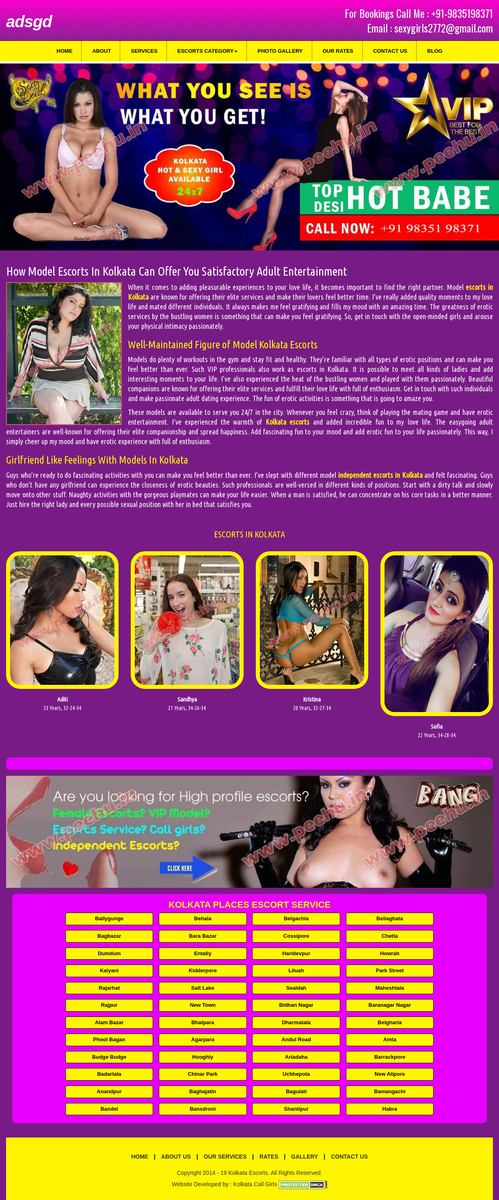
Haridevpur (296, 953)
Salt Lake (202, 988)
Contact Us (390, 51)
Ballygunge (109, 918)
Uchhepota (296, 1074)
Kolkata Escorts (248, 1173)
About (101, 51)
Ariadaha (296, 1057)
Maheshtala (390, 988)
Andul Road (296, 1039)
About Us (176, 1156)
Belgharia (390, 1022)
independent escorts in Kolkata (380, 475)
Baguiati (296, 1091)
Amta (390, 1039)
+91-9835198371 (462, 13)
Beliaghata (389, 918)
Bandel (109, 1109)
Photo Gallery (279, 51)
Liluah (296, 970)
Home (64, 51)
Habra (389, 1109)
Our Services (225, 1156)
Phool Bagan (109, 1039)
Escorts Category (207, 51)
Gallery (304, 1156)
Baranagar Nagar (390, 1005)
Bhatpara (202, 1022)
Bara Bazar (202, 936)
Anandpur (109, 1091)
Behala (203, 918)
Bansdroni (203, 1109)
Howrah (390, 953)
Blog (435, 51)
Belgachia (296, 918)
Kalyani (109, 970)
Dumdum (109, 953)
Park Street (390, 970)
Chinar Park (203, 1074)
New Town (203, 1005)
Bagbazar (109, 936)
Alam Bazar (109, 1022)
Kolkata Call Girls (255, 1184)
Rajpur (109, 1005)
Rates (268, 1156)
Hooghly (202, 1057)
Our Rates (337, 51)
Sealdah (296, 988)
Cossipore (296, 936)
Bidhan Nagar (296, 1005)
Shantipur (296, 1109)
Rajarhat (109, 988)
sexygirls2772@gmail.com (443, 27)
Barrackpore (390, 1057)
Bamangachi (389, 1091)
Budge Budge (109, 1057)
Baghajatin (202, 1091)
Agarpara (202, 1039)
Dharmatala (296, 1022)
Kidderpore (203, 970)
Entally (203, 953)
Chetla (390, 936)
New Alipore (390, 1074)
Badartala (109, 1074)
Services (144, 51)
